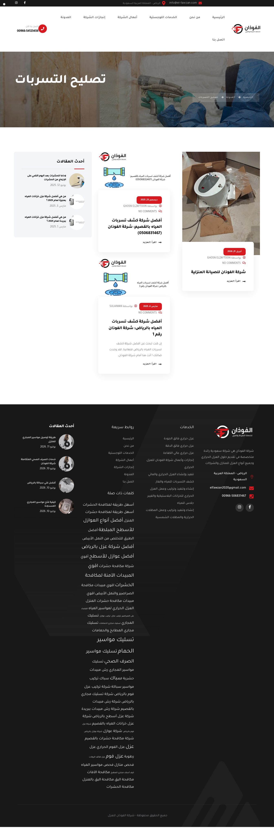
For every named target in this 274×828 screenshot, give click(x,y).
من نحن (129, 447)
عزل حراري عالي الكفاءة (178, 454)
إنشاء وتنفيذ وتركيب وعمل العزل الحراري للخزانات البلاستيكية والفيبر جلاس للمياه (170, 497)
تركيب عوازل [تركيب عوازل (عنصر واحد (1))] (105, 617)
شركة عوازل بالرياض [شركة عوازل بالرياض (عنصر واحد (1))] (93, 733)
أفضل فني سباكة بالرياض (40, 484)
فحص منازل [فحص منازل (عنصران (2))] (124, 766)
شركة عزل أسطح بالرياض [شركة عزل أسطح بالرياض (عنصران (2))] (113, 718)
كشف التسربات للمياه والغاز (175, 483)
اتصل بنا (128, 483)
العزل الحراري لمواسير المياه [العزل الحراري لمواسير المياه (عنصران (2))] (111, 610)
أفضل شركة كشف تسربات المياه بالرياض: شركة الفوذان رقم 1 (135, 328)
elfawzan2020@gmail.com (228, 489)
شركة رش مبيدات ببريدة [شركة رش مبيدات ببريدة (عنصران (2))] (101, 710)
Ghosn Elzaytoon (219, 258)
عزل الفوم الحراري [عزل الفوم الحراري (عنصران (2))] (111, 748)
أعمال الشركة (125, 461)
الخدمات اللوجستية (121, 454)
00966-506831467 (234, 497)
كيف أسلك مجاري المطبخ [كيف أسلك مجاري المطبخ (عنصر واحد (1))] (122, 774)
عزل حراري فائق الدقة (180, 447)
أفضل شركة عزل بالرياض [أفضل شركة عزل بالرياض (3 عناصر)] (108, 548)
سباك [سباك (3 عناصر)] (116, 679)
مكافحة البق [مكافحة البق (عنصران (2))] (124, 781)
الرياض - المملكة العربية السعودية (230, 477)
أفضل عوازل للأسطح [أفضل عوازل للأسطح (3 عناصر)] (111, 557)
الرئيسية (128, 440)
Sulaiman (115, 306)
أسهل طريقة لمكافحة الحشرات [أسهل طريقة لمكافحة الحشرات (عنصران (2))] (108, 506)
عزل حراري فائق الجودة (179, 440)
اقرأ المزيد (236, 287)
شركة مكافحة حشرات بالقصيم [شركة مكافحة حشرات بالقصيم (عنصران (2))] (109, 740)
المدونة (129, 475)
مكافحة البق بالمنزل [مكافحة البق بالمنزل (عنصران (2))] (98, 781)
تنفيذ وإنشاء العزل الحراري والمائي (171, 475)
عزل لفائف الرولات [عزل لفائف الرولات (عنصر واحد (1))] (97, 758)
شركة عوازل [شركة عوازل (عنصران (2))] (112, 732)
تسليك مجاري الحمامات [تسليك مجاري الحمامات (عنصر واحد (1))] (110, 625)
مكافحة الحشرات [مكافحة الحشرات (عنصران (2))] (120, 788)
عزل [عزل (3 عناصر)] (130, 748)
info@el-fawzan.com (185, 2)
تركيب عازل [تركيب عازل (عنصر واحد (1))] (116, 617)
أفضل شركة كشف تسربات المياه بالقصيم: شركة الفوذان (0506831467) (135, 227)
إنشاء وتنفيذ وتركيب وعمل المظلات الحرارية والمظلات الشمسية (170, 515)
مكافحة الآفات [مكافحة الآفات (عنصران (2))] (98, 774)
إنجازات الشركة (124, 468)
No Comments (231, 263)
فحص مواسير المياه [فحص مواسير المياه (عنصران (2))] (97, 766)
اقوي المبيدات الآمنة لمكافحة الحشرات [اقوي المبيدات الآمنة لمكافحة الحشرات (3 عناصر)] (109, 577)
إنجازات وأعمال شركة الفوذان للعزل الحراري (170, 465)
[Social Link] (25, 3)
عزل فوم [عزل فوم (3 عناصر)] (115, 757)
